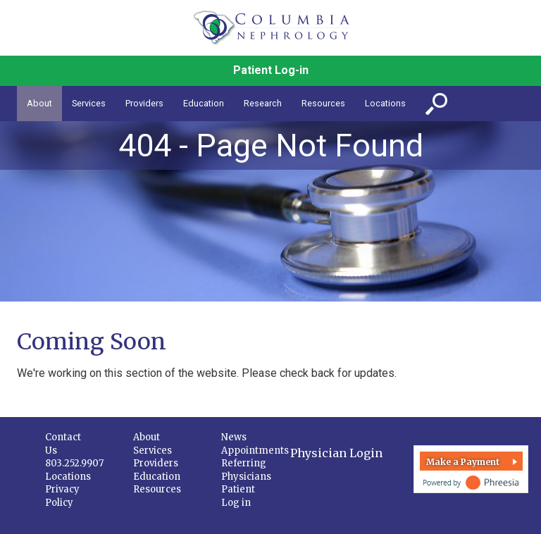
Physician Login (336, 453)
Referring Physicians (246, 470)
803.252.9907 (74, 463)
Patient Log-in (271, 70)
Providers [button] (144, 103)
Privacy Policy (62, 496)
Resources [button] (323, 103)
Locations (68, 477)
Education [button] (203, 103)
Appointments (255, 451)
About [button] (39, 103)
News (234, 437)
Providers (155, 463)
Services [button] (89, 103)
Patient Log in (238, 496)
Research (263, 103)
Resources (157, 489)
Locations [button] (385, 103)
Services (152, 451)
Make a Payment (462, 462)
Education (156, 477)
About (146, 437)
